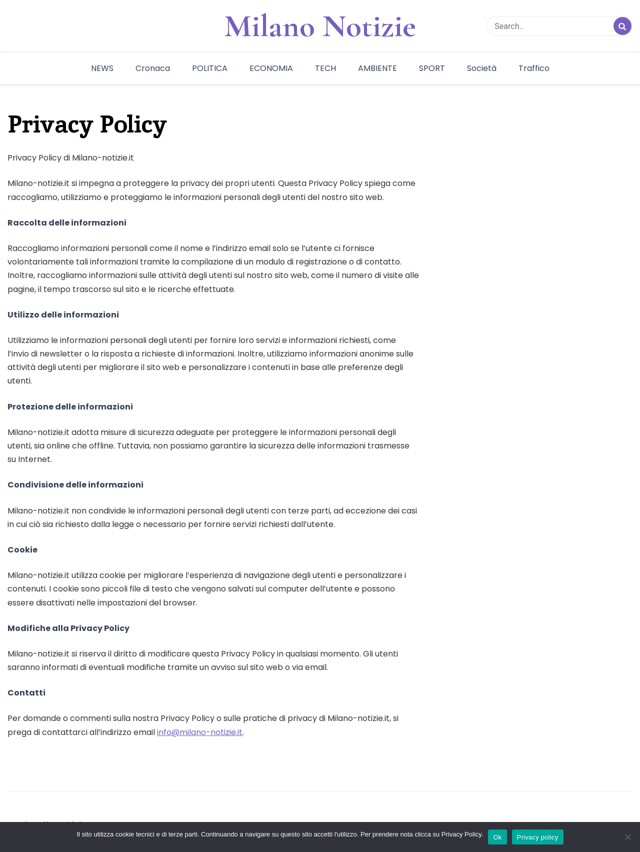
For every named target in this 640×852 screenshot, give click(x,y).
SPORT (432, 68)
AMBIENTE (377, 68)
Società (481, 68)
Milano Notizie (320, 26)
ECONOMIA (271, 68)
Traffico (534, 68)
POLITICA (210, 68)
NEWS (102, 68)
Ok (497, 837)
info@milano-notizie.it (199, 732)
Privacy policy (537, 837)
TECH (325, 68)
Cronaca (153, 68)
